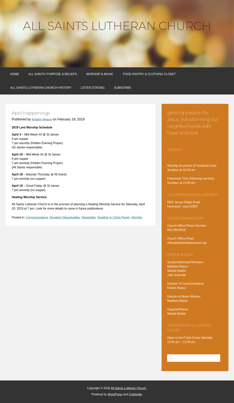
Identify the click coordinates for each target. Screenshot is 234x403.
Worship (136, 217)
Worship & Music (99, 74)
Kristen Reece (42, 119)
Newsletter (89, 217)
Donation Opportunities (65, 217)
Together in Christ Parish (113, 217)
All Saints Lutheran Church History (41, 87)
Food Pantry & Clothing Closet (149, 74)
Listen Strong (93, 87)
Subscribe (122, 87)
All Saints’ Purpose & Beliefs (52, 74)
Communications (37, 217)
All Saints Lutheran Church (117, 25)
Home (14, 74)
